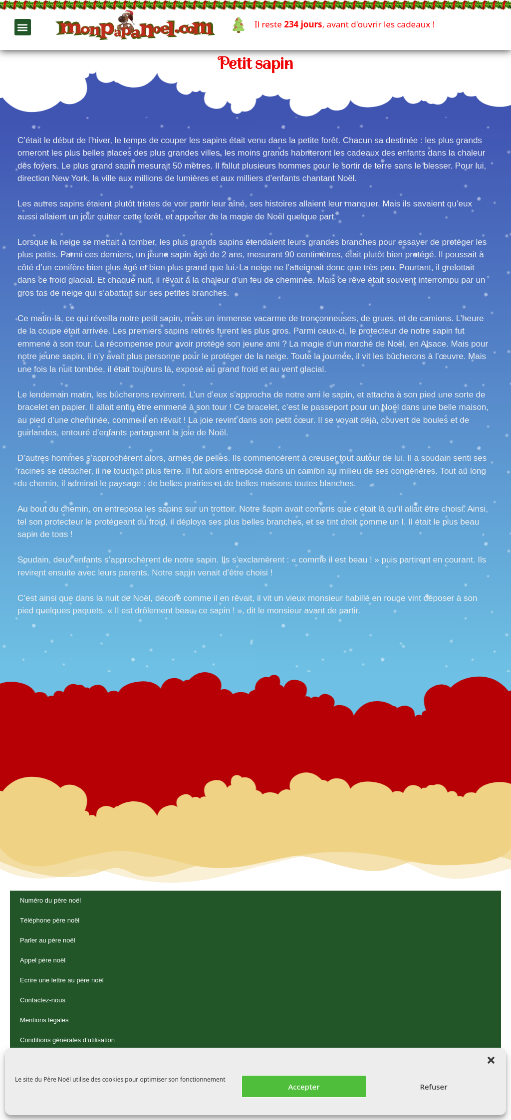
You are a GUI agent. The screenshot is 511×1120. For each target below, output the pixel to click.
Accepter (303, 1087)
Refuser (433, 1087)
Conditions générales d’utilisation (67, 1040)
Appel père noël (42, 960)
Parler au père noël (47, 940)
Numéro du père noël (50, 900)
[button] (491, 1060)
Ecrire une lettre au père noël (62, 980)
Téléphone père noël (49, 920)
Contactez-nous (42, 1000)
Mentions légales (44, 1020)
